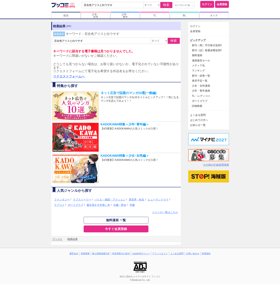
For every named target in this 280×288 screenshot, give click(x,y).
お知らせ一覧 (198, 125)
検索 (166, 5)
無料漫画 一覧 (116, 220)
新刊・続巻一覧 (201, 75)
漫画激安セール (201, 60)
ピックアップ (198, 40)
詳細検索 (197, 105)
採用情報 (85, 253)
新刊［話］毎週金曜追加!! (207, 50)
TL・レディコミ (201, 95)
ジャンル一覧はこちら (165, 212)
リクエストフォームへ (69, 76)
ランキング (198, 70)
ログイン (207, 4)
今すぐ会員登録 (116, 229)
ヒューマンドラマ (158, 199)
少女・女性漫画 (201, 85)
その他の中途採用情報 (216, 164)
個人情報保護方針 (101, 253)
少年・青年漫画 (201, 90)
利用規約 (206, 253)
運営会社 (73, 253)
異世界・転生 (136, 199)
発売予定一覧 (199, 80)
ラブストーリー (82, 199)
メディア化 (198, 65)
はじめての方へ (199, 120)
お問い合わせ (192, 253)
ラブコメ (59, 204)
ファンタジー (62, 199)
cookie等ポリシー (141, 253)
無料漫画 (197, 55)
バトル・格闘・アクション (109, 199)
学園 (132, 204)
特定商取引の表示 (121, 253)
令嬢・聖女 (119, 204)
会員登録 (222, 4)
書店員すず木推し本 (98, 204)
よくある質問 (198, 114)
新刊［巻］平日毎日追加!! (207, 45)
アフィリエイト (160, 253)
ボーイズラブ (75, 204)
